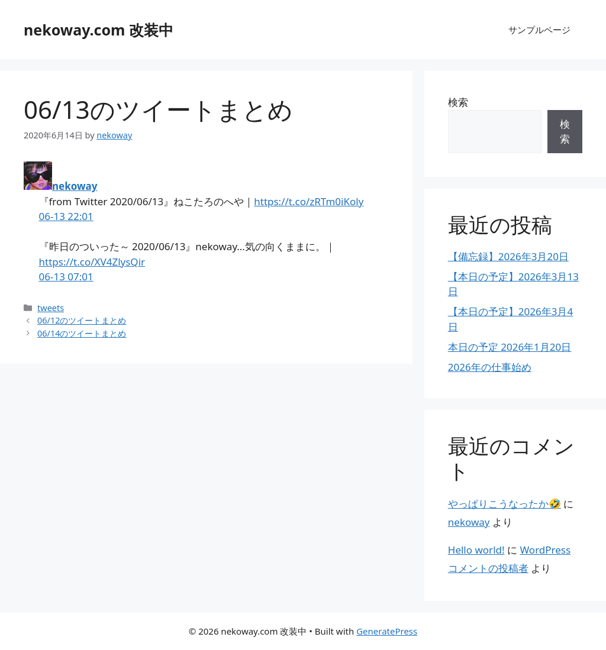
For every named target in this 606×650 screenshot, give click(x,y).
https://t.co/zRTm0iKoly (308, 201)
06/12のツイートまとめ (81, 320)
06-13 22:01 (66, 216)
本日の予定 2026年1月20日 (510, 347)
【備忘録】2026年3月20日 (508, 256)
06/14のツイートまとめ (81, 333)
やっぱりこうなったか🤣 (504, 503)
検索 (458, 102)
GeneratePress (386, 631)
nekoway (74, 186)
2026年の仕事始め (489, 367)
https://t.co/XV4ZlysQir (92, 262)
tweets (50, 307)
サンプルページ (539, 29)
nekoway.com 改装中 (98, 30)
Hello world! (476, 550)
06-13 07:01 (66, 276)
